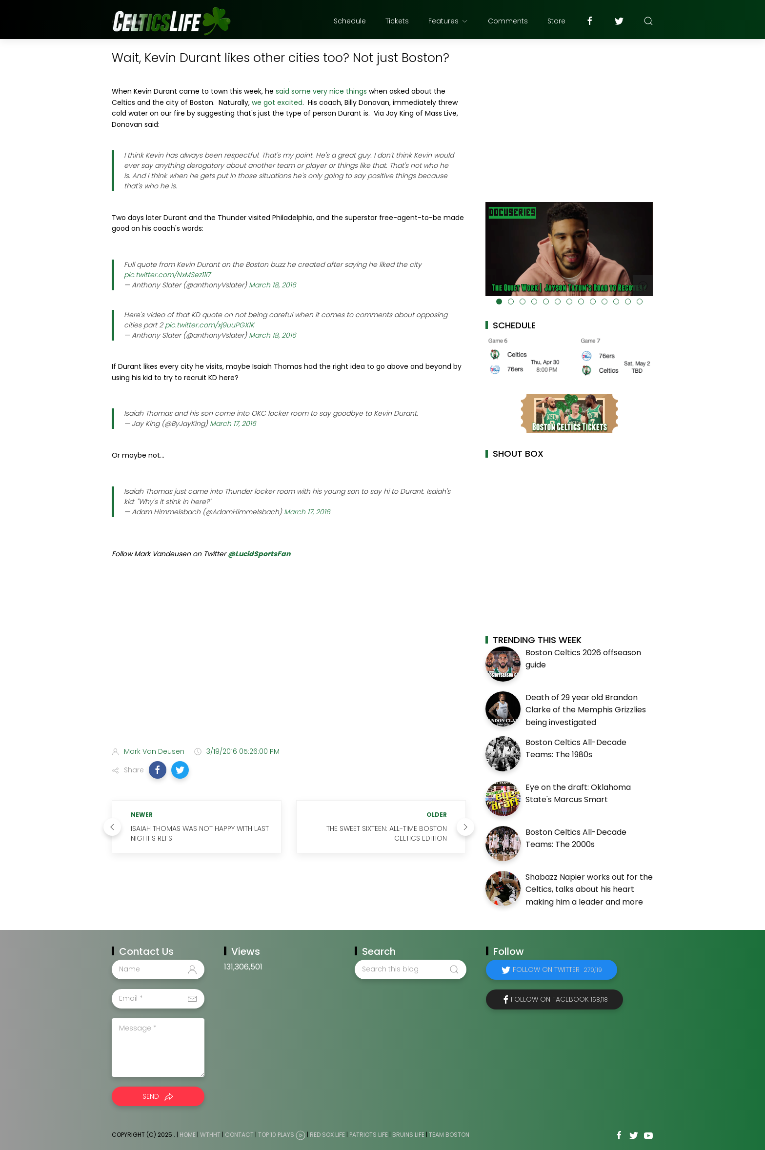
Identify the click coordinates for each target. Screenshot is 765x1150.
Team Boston (449, 1134)
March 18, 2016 (272, 285)
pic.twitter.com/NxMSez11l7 (167, 275)
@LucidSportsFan (259, 554)
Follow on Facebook (559, 999)
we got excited (277, 102)
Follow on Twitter (557, 969)
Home (188, 1134)
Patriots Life (368, 1134)
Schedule (350, 21)
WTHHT (210, 1134)
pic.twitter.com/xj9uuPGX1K (209, 325)
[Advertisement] (289, 662)
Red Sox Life (327, 1134)
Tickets (397, 21)
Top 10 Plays (276, 1134)
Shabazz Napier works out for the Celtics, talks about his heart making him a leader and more (589, 889)
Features (448, 21)
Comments (508, 21)
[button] (157, 770)
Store (556, 21)
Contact (239, 1134)
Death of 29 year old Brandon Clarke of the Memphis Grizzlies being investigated (585, 710)
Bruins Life (408, 1134)
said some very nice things (321, 91)
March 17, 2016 (233, 423)
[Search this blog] (410, 969)
